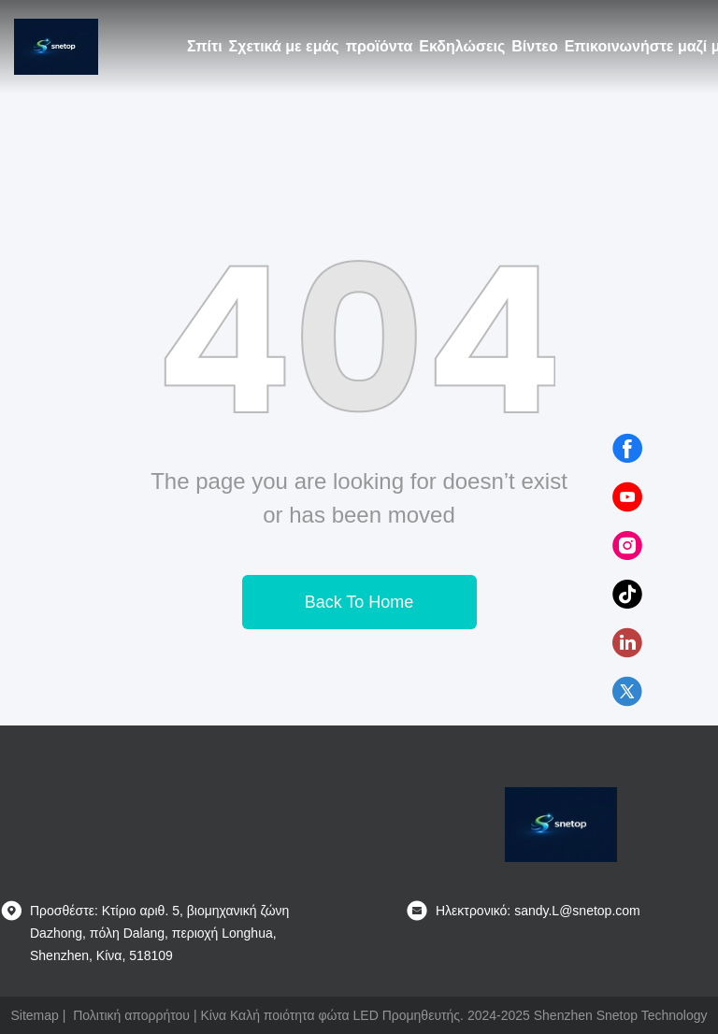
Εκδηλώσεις (462, 46)
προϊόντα (379, 46)
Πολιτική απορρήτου (131, 1015)
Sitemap (34, 1015)
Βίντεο (534, 46)
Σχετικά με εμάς (284, 46)
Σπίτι (205, 46)
